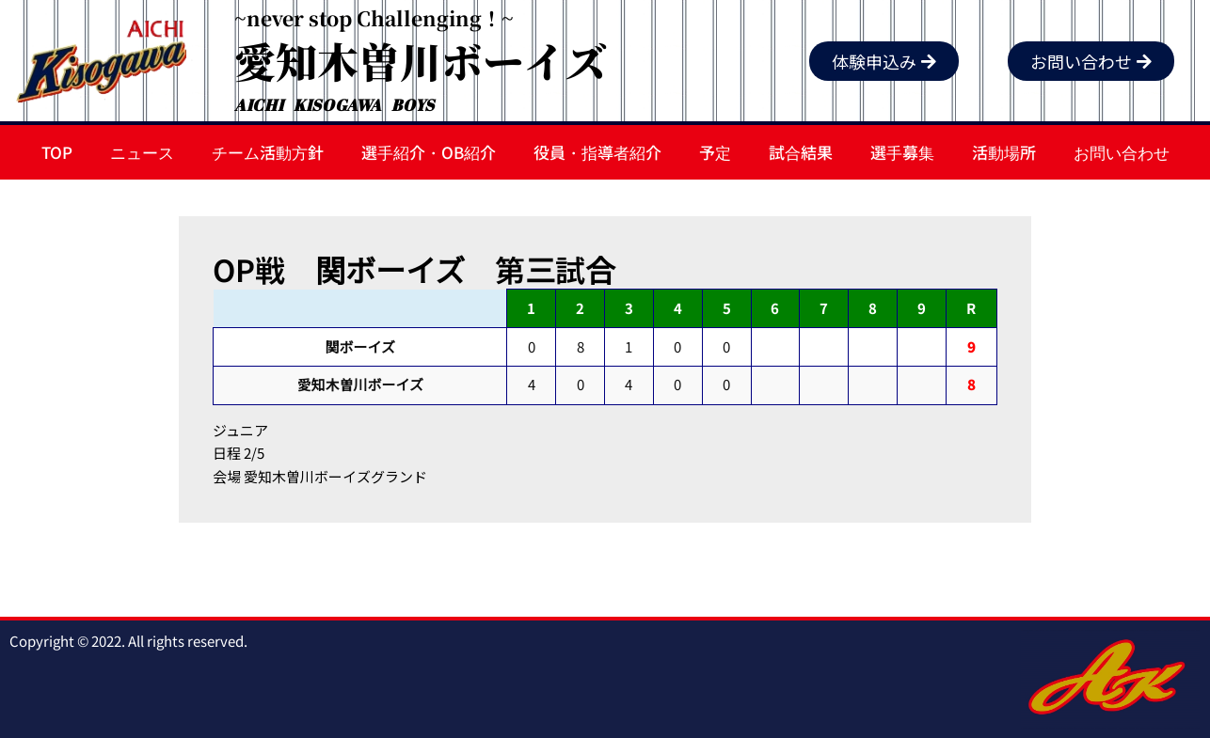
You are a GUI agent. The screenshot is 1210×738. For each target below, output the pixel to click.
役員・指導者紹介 (597, 152)
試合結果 (801, 152)
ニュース (142, 152)
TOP (56, 152)
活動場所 (1004, 152)
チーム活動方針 (268, 152)
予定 (715, 152)
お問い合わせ (1122, 152)
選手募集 (902, 152)
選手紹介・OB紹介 (428, 152)
